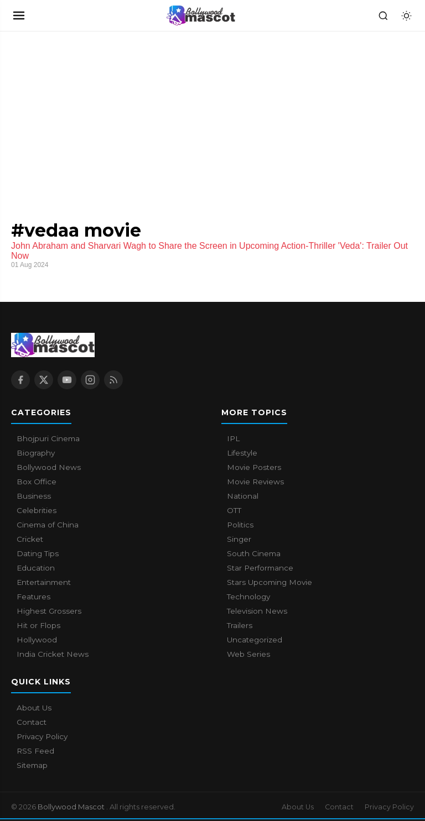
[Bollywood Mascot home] (201, 15)
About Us (34, 707)
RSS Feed (35, 750)
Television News (257, 610)
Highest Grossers (49, 610)
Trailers (239, 625)
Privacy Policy (42, 736)
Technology (248, 596)
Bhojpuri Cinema (48, 438)
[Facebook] (20, 379)
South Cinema (254, 553)
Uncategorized (254, 639)
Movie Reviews (255, 481)
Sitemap (32, 765)
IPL (233, 438)
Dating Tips (38, 553)
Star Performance (260, 567)
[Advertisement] (83, 114)
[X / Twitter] (43, 379)
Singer (239, 539)
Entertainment (44, 582)
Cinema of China (48, 524)
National (242, 495)
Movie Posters (254, 467)
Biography (36, 452)
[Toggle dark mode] (406, 15)
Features (33, 596)
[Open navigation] (19, 15)
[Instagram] (90, 379)
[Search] (383, 15)
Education (36, 567)
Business (34, 495)
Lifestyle (242, 452)
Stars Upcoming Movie (269, 582)
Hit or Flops (38, 625)
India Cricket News (53, 654)
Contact (31, 722)
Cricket (30, 539)
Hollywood (37, 639)
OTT (234, 510)
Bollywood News (49, 467)
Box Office (36, 481)
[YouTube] (67, 379)
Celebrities (36, 510)
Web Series (248, 654)
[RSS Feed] (113, 379)
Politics (240, 524)
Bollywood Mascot (72, 806)
